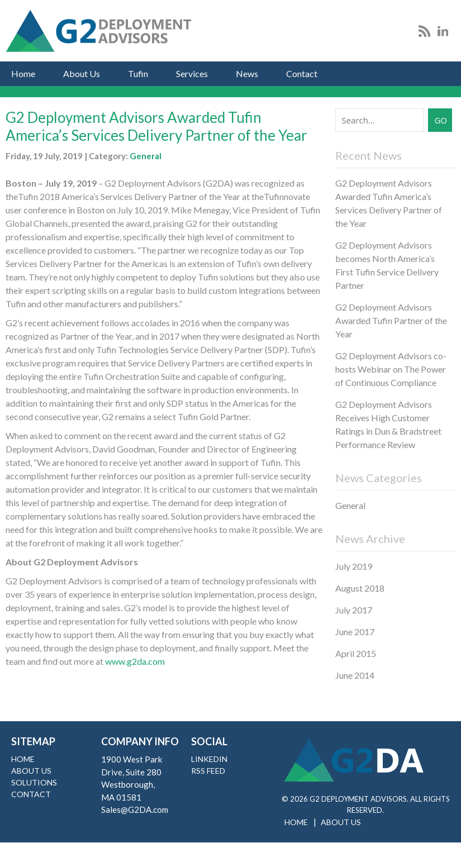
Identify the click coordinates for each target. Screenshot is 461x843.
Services (192, 73)
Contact (301, 73)
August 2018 (359, 588)
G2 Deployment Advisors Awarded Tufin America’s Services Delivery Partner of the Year (156, 126)
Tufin (138, 73)
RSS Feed (208, 770)
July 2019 (353, 566)
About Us (81, 73)
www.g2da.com (135, 661)
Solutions (34, 782)
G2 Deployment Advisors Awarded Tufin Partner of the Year (391, 320)
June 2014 (354, 675)
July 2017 (353, 609)
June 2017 (354, 631)
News (247, 73)
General (145, 156)
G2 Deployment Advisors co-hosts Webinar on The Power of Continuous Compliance (390, 369)
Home (23, 73)
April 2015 (355, 653)
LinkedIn (209, 759)
